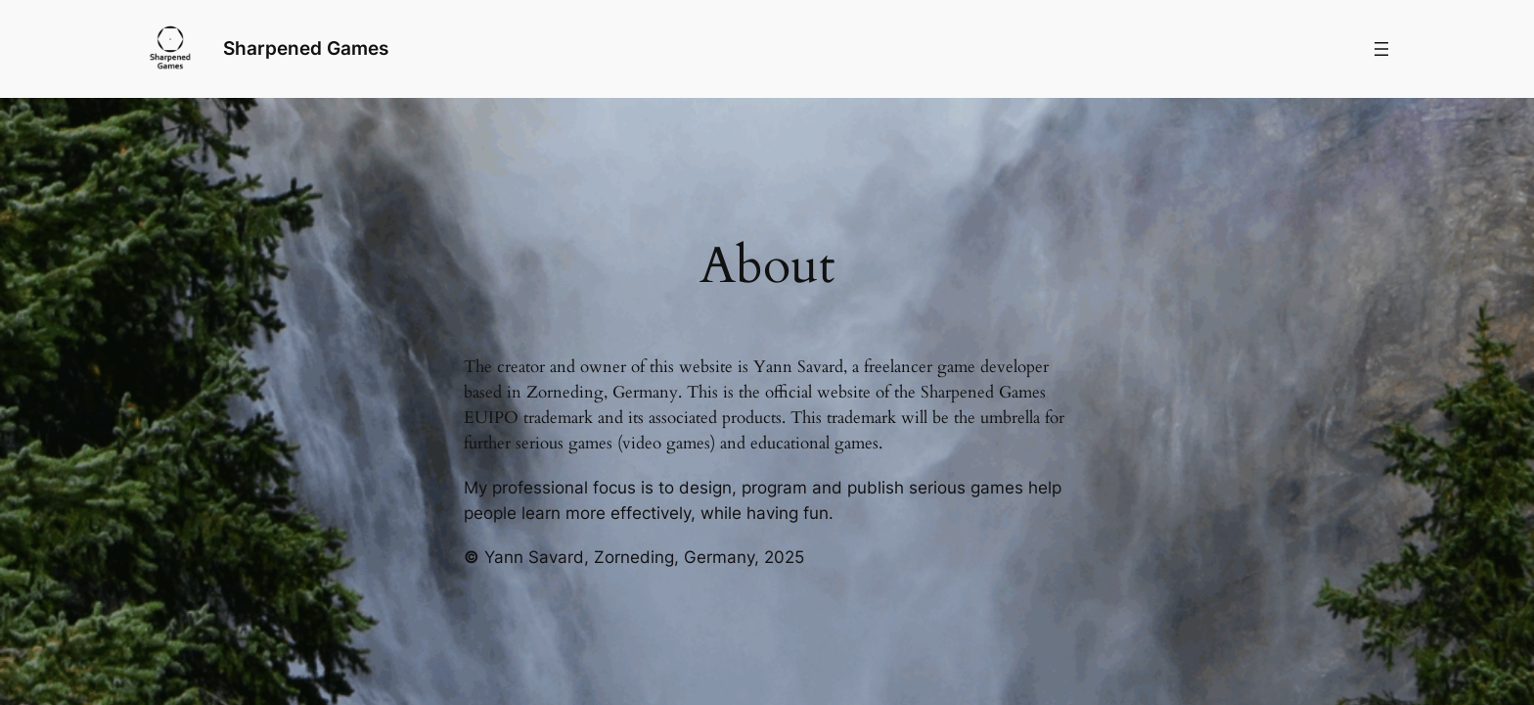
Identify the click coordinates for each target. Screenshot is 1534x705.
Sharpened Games (305, 48)
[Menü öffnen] (1381, 49)
